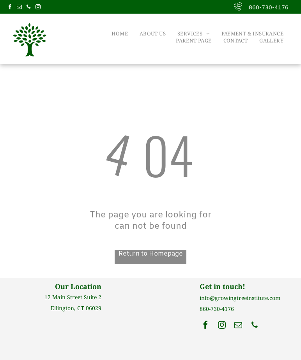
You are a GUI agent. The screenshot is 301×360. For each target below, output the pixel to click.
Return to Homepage (151, 254)
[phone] (28, 8)
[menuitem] (120, 33)
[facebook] (10, 8)
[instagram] (38, 8)
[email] (19, 8)
